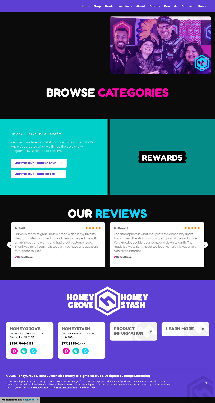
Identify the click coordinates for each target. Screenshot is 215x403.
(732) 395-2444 (74, 343)
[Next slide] (205, 245)
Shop (97, 6)
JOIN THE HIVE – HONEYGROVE (38, 163)
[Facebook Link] (14, 351)
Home (85, 6)
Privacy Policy (40, 387)
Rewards (170, 6)
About (140, 6)
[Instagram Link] (23, 351)
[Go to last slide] (10, 245)
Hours (202, 6)
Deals (109, 6)
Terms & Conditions (66, 387)
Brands (154, 6)
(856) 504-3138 (21, 343)
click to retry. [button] (30, 399)
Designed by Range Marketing (127, 376)
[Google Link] (33, 351)
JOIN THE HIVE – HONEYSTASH (38, 174)
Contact (188, 6)
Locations (125, 6)
